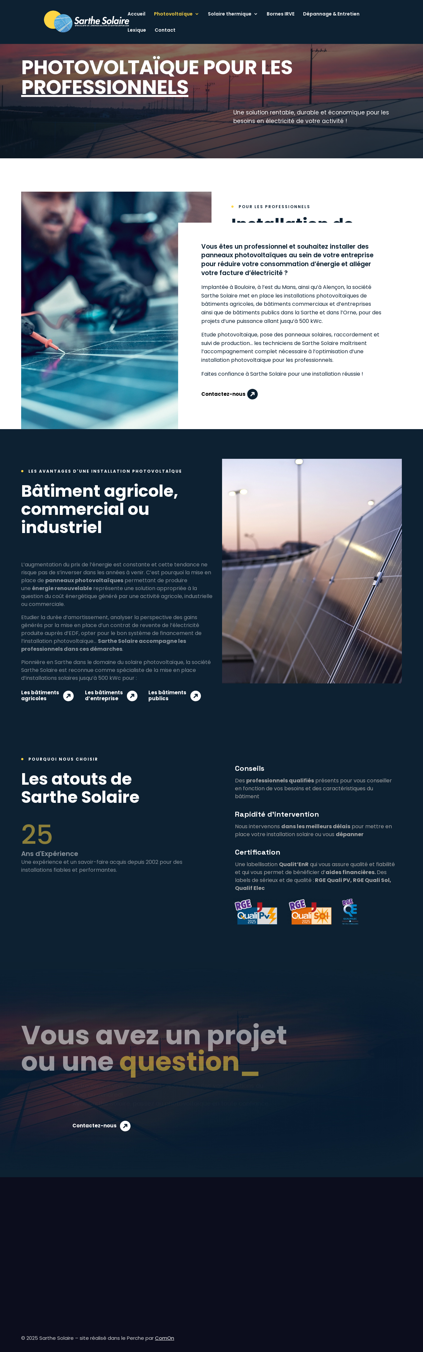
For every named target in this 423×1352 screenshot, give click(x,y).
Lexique (137, 30)
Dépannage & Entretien (331, 14)
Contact (165, 30)
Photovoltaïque (173, 14)
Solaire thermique (229, 14)
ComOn (164, 1338)
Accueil (136, 14)
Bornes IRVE (280, 14)
